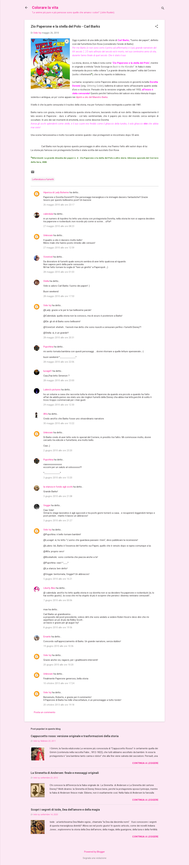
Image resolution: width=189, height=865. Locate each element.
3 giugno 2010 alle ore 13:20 (57, 477)
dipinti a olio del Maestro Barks (92, 97)
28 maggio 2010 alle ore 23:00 (58, 380)
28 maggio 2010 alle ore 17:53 (58, 296)
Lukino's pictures (52, 389)
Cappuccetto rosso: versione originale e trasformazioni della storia (75, 736)
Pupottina (48, 346)
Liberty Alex (49, 588)
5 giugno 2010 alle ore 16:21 (57, 578)
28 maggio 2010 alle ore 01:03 (58, 272)
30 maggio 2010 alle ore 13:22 (58, 423)
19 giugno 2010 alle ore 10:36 (58, 646)
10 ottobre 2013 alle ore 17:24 (58, 683)
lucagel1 (47, 371)
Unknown (48, 235)
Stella (46, 281)
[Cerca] (163, 8)
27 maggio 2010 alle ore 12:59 (58, 247)
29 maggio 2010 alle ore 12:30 (58, 404)
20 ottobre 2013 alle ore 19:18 (58, 704)
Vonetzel (48, 256)
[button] (156, 26)
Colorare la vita (45, 7)
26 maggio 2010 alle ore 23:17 (58, 204)
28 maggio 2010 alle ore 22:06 (58, 361)
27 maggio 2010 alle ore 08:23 (58, 226)
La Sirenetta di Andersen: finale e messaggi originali (65, 772)
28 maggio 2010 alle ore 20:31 (58, 337)
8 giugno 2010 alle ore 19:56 (57, 627)
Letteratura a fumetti (43, 179)
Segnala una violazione (94, 858)
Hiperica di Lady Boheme (56, 192)
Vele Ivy (47, 305)
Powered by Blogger (94, 851)
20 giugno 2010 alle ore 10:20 (58, 664)
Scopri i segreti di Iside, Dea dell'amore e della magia (65, 809)
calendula (48, 213)
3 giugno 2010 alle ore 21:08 (57, 496)
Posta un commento (44, 712)
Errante (47, 636)
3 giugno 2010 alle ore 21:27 (57, 520)
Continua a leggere (145, 763)
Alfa (45, 413)
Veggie (46, 505)
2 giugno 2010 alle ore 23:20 (57, 450)
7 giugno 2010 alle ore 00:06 (57, 600)
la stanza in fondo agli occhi (58, 486)
